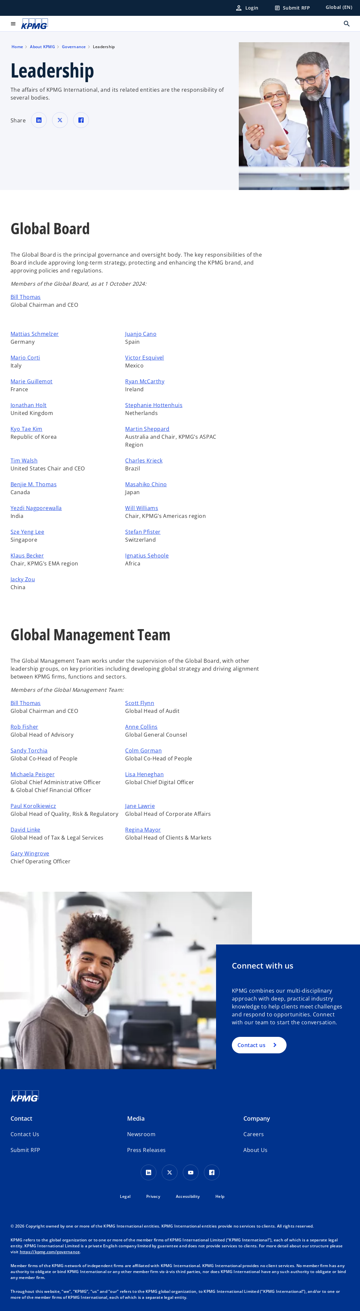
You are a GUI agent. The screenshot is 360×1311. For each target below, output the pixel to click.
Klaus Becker (27, 555)
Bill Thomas (26, 297)
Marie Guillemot (32, 381)
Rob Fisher (24, 726)
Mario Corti (25, 357)
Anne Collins (141, 726)
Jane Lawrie (140, 806)
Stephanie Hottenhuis (153, 405)
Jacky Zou (23, 579)
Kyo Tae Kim (26, 428)
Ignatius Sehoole (147, 555)
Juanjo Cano (140, 333)
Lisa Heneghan (144, 774)
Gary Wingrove (30, 853)
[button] (25, 1150)
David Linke (26, 829)
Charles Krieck (143, 460)
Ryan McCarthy (144, 381)
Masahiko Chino (146, 484)
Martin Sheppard (147, 428)
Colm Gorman (143, 750)
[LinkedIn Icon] (148, 1172)
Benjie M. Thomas (34, 484)
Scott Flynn (139, 703)
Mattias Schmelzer (35, 333)
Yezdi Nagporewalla (36, 508)
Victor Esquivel (144, 357)
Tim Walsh (24, 460)
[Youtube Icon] (191, 1172)
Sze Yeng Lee (27, 531)
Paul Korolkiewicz (33, 806)
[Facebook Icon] (212, 1172)
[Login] (247, 8)
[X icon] (170, 1172)
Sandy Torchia (29, 750)
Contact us (251, 1045)
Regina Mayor (143, 829)
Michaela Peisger (33, 774)
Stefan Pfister (142, 531)
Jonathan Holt (29, 405)
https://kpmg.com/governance (50, 1252)
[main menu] (13, 23)
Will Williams (141, 508)
